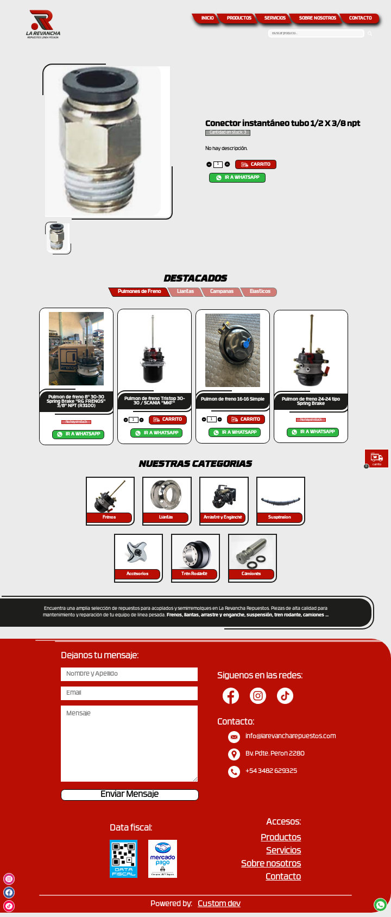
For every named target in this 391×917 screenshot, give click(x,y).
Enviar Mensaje (129, 795)
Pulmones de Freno (139, 292)
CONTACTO (360, 18)
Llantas (185, 292)
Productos (281, 838)
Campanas (222, 292)
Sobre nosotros (271, 864)
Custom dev (219, 904)
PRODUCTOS (239, 18)
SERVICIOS (275, 18)
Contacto (283, 878)
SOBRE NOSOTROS (317, 18)
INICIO (207, 18)
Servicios (283, 851)
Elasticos (260, 292)
